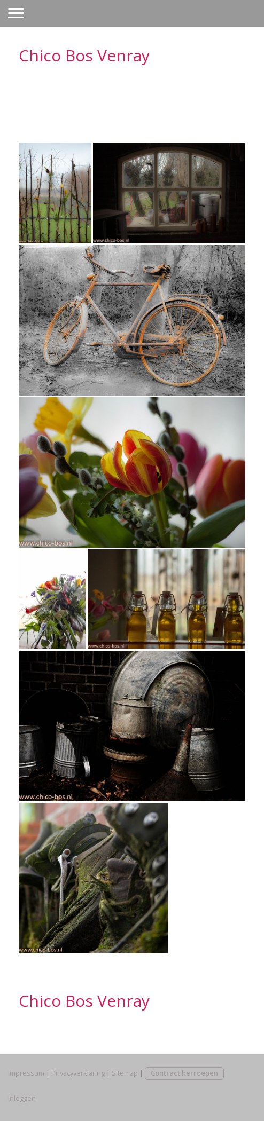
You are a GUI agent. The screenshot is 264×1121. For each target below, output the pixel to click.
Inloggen (22, 1098)
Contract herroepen (184, 1073)
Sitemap (125, 1073)
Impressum (26, 1073)
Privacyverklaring (78, 1073)
